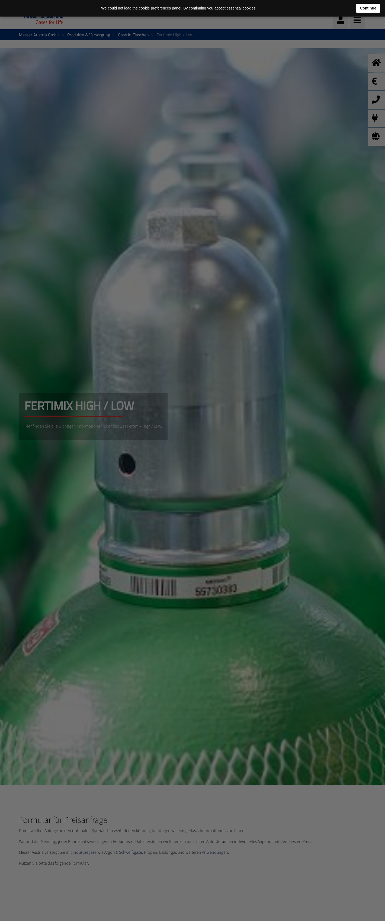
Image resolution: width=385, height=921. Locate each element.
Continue (368, 8)
